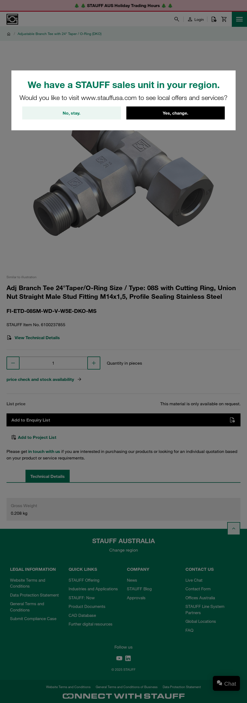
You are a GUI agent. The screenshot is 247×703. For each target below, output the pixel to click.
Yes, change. (175, 113)
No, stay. (71, 113)
